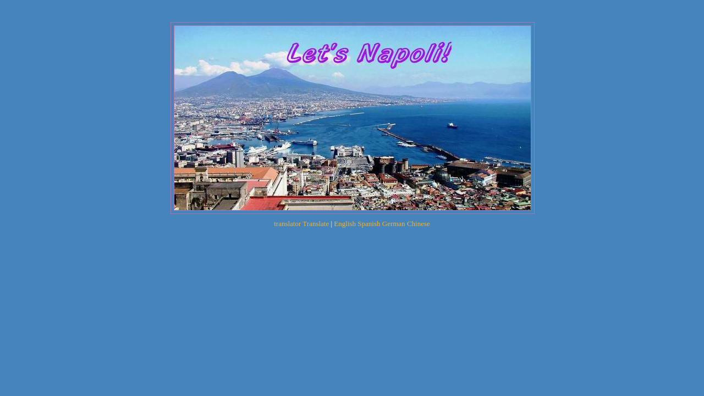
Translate (315, 223)
